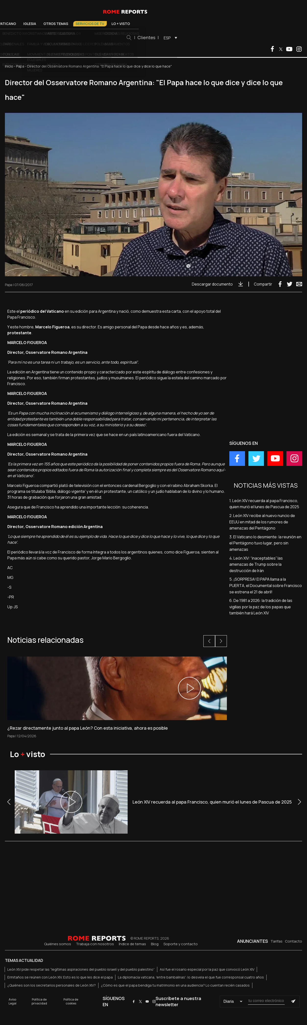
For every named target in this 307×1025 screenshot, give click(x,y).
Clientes (215, 37)
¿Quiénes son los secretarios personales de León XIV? (51, 985)
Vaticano (76, 23)
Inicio (9, 66)
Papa (20, 66)
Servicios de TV (158, 23)
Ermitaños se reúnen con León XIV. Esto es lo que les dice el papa (60, 977)
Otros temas (124, 23)
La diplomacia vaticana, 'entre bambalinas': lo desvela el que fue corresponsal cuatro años (191, 977)
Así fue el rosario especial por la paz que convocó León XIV (207, 969)
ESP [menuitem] (235, 38)
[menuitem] (238, 37)
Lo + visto (189, 23)
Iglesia (98, 23)
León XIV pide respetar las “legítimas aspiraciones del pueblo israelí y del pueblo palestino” (81, 969)
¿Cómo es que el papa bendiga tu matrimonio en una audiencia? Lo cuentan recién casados (175, 985)
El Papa (53, 23)
